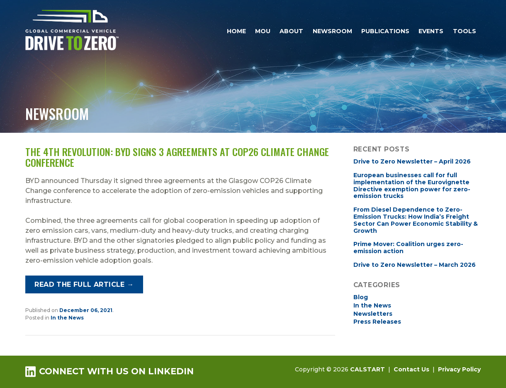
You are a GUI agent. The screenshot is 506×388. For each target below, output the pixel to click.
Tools (464, 31)
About (291, 31)
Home (236, 31)
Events (430, 31)
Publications (385, 31)
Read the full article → (84, 284)
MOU (262, 31)
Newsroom (332, 31)
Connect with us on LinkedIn (109, 371)
